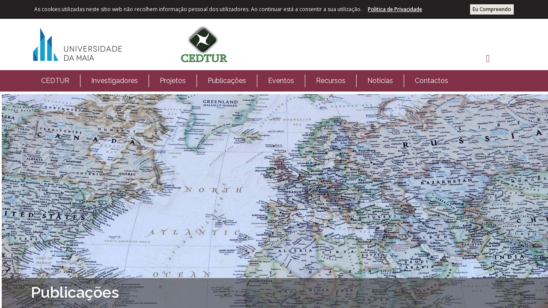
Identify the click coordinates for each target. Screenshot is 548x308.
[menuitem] (55, 81)
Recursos (330, 81)
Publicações (227, 81)
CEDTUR (55, 81)
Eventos (281, 81)
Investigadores (114, 81)
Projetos (173, 81)
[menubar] (244, 81)
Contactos (431, 81)
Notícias (380, 81)
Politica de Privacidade (395, 9)
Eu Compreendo (492, 9)
